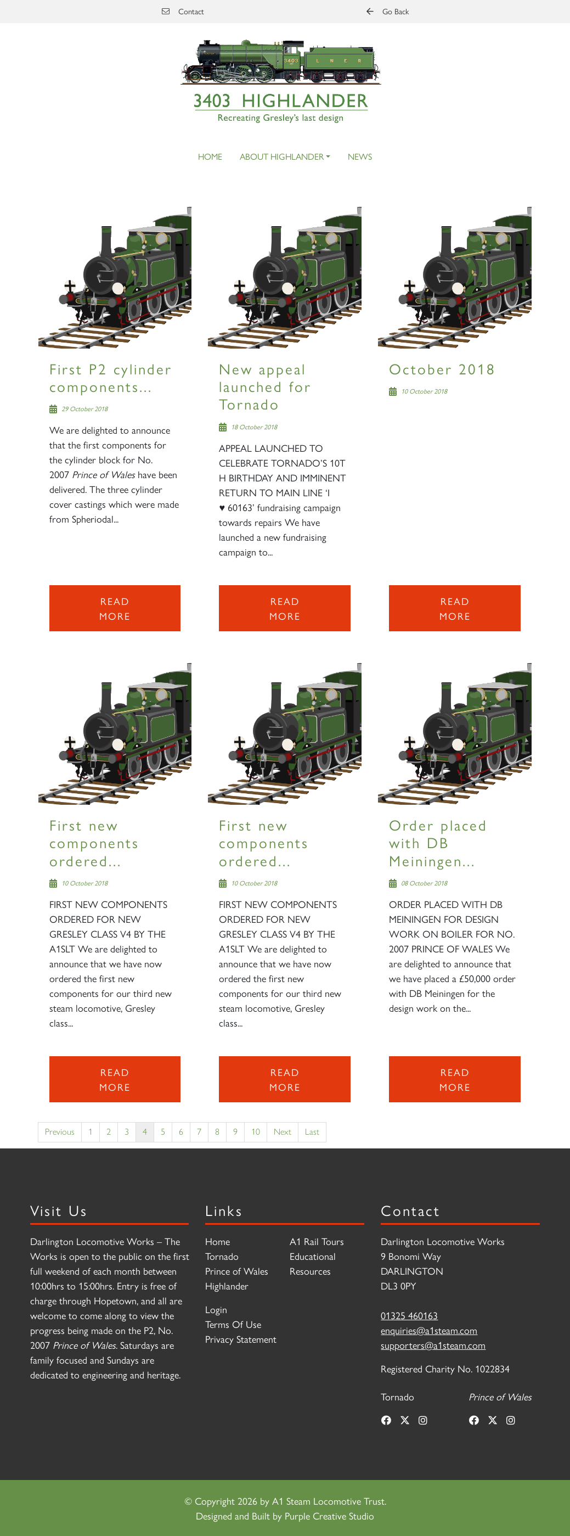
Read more (115, 608)
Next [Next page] (282, 1131)
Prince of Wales (236, 1270)
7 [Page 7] (199, 1131)
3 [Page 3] (127, 1131)
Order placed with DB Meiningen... (438, 842)
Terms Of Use (233, 1324)
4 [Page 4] (145, 1131)
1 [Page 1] (90, 1131)
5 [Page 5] (163, 1131)
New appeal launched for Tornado (265, 385)
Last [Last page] (312, 1131)
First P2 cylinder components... (110, 376)
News (360, 156)
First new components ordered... (94, 842)
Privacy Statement (240, 1339)
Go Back (387, 10)
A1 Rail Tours (317, 1241)
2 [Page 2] (108, 1131)
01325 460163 (409, 1315)
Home (210, 156)
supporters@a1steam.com (433, 1345)
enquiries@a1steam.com (429, 1330)
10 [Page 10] (255, 1131)
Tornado (222, 1256)
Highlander (227, 1285)
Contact (183, 10)
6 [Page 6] (181, 1131)
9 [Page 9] (235, 1131)
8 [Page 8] (217, 1131)
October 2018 (442, 368)
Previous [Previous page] (60, 1131)
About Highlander (282, 156)
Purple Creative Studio (329, 1515)
